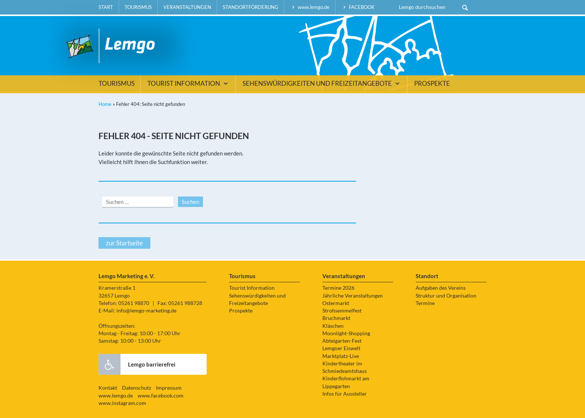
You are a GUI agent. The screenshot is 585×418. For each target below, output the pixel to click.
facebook (358, 7)
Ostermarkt (335, 303)
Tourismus (138, 7)
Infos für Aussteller (344, 394)
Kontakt (107, 388)
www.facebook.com (161, 396)
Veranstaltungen (187, 7)
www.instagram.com (122, 403)
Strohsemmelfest (342, 311)
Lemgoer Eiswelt (341, 348)
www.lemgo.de (309, 7)
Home (105, 104)
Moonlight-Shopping (346, 333)
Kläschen (333, 326)
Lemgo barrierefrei (136, 364)
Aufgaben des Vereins (441, 288)
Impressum (169, 388)
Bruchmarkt (336, 318)
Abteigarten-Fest (342, 341)
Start (105, 7)
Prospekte (432, 83)
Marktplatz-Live (340, 356)
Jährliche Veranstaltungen (352, 296)
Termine (425, 303)
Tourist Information (188, 83)
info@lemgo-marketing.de (146, 311)
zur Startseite (124, 243)
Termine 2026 (338, 288)
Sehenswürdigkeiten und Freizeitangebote (322, 83)
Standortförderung (250, 7)
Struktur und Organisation (446, 296)
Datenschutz (136, 388)
